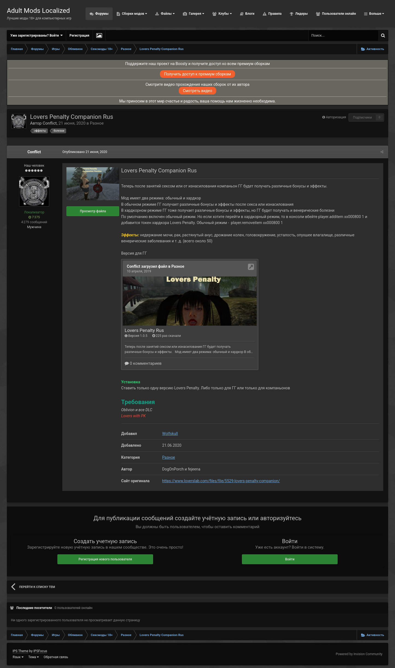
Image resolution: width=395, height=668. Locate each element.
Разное (97, 123)
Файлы (167, 14)
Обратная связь (56, 657)
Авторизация (336, 117)
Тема (33, 657)
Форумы (102, 14)
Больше (376, 14)
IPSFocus (40, 651)
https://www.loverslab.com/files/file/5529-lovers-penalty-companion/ (220, 481)
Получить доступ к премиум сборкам (197, 74)
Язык (18, 657)
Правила (275, 14)
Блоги (249, 14)
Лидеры (301, 14)
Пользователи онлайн (338, 14)
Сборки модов (134, 14)
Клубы (225, 14)
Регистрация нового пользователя (105, 559)
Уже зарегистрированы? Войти (36, 35)
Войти (289, 559)
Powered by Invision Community (359, 654)
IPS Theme (20, 651)
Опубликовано (84, 152)
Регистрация (79, 35)
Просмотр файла (92, 211)
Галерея (196, 14)
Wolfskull (169, 433)
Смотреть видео (197, 91)
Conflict (50, 123)
